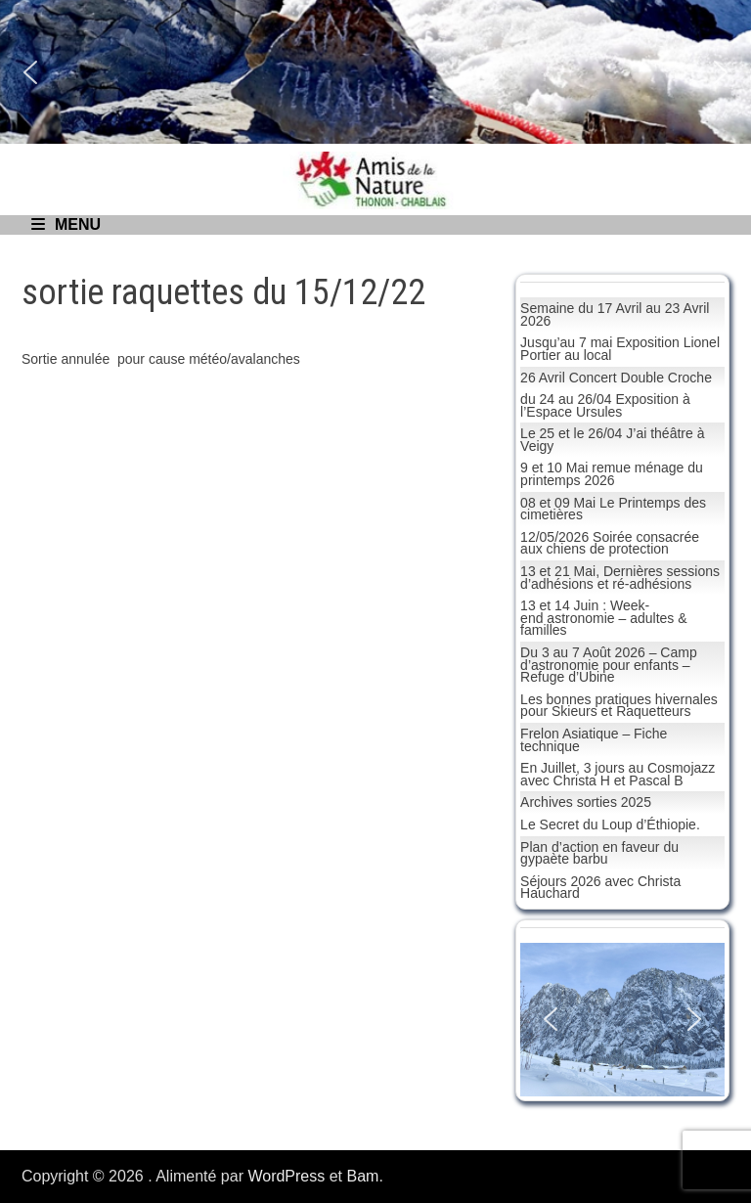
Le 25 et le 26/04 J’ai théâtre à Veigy (612, 439)
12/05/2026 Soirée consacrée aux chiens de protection (609, 543)
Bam (363, 1176)
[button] (30, 72)
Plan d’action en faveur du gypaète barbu (599, 853)
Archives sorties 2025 (585, 802)
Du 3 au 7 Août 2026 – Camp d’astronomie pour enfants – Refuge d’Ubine (608, 665)
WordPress (286, 1176)
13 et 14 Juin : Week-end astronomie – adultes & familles (603, 618)
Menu (66, 224)
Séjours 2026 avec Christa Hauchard (600, 887)
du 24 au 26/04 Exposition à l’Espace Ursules (605, 405)
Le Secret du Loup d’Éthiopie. (610, 824)
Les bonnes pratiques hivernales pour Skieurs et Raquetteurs (619, 705)
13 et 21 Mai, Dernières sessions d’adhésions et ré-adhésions (620, 577)
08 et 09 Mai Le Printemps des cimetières (613, 509)
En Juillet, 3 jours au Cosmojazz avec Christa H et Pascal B (617, 774)
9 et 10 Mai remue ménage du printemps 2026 (611, 474)
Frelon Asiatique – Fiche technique (593, 740)
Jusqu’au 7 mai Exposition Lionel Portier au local (620, 348)
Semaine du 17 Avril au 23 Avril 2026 (614, 314)
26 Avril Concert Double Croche (616, 377)
